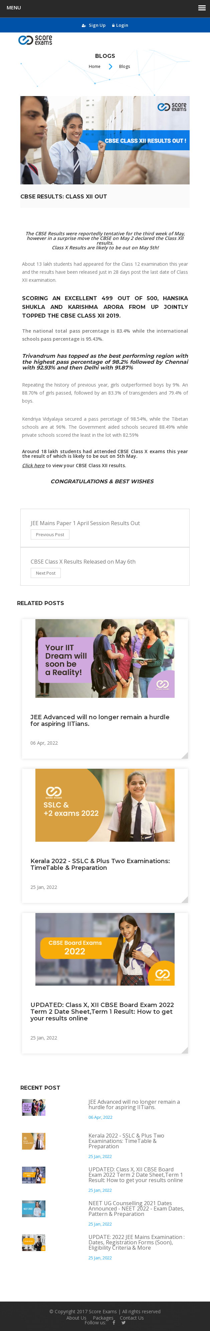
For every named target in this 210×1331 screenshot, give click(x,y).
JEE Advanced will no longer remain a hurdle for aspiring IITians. (100, 721)
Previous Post (50, 534)
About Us (76, 1318)
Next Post (45, 573)
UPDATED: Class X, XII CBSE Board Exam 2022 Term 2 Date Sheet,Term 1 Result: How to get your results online (102, 1011)
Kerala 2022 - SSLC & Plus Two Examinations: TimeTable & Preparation (100, 864)
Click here (33, 465)
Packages (103, 1318)
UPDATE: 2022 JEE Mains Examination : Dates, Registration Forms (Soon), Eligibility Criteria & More (136, 1242)
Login (120, 25)
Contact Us (132, 1318)
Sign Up (94, 25)
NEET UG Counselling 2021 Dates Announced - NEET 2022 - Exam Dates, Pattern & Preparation (136, 1208)
